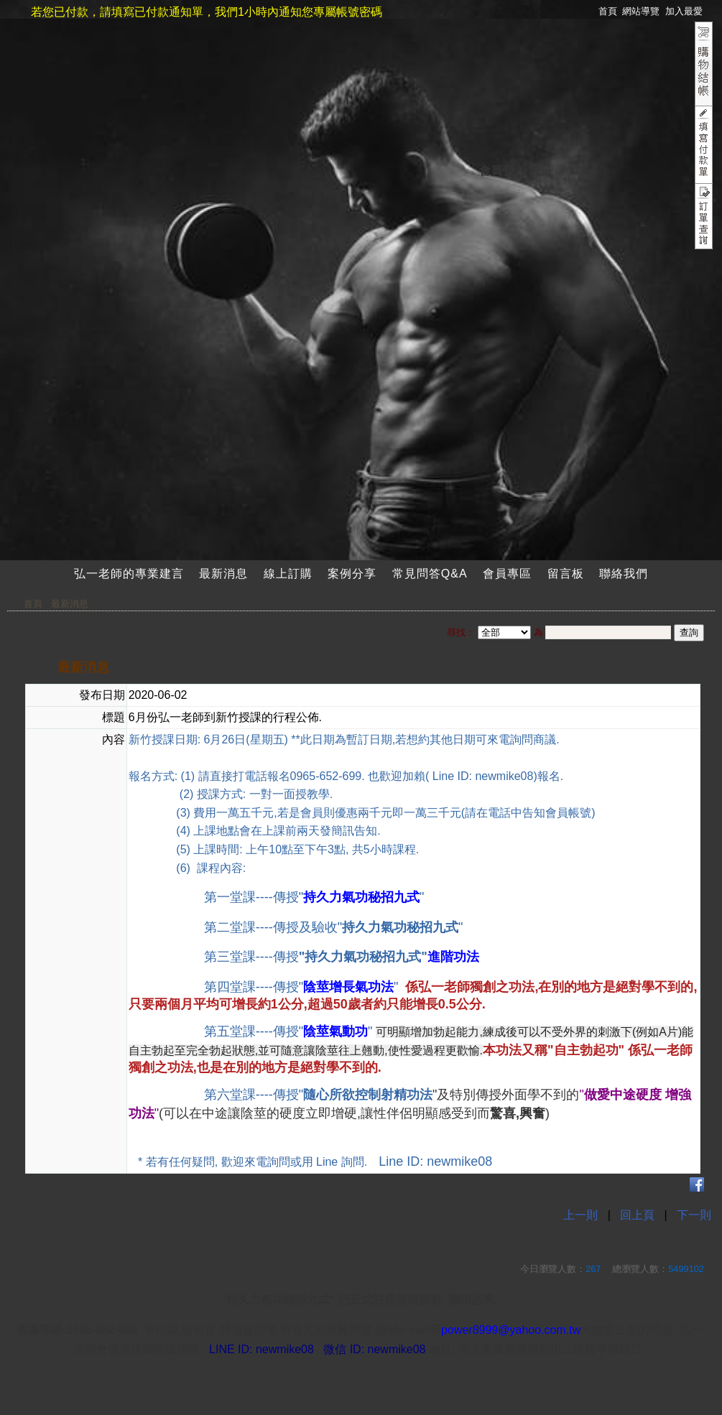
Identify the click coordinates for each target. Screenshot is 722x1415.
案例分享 (352, 573)
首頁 (33, 603)
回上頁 (637, 1215)
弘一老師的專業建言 (129, 573)
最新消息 (223, 573)
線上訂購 (288, 573)
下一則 (694, 1215)
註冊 (540, 170)
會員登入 (502, 170)
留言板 (565, 573)
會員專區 (507, 573)
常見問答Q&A (430, 573)
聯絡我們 (623, 573)
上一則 (580, 1215)
